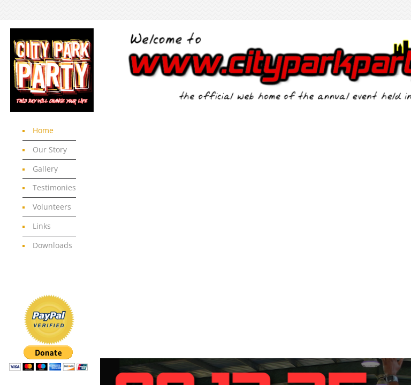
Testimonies (54, 187)
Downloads (52, 245)
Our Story (50, 149)
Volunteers (52, 207)
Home (43, 130)
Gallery (45, 169)
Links (42, 226)
